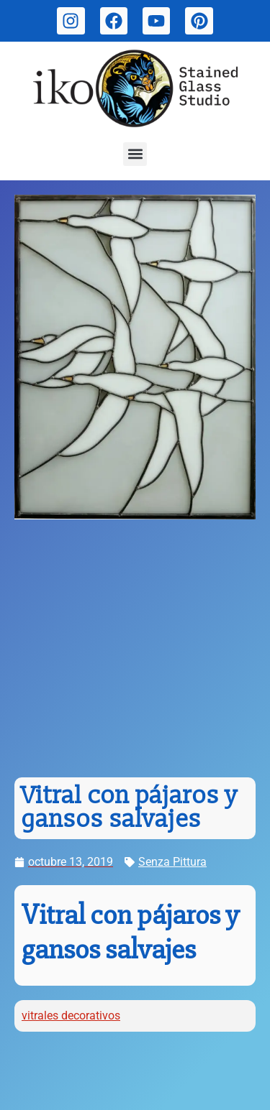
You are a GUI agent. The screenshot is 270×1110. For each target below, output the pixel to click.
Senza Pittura (172, 862)
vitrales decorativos (71, 1015)
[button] (135, 154)
